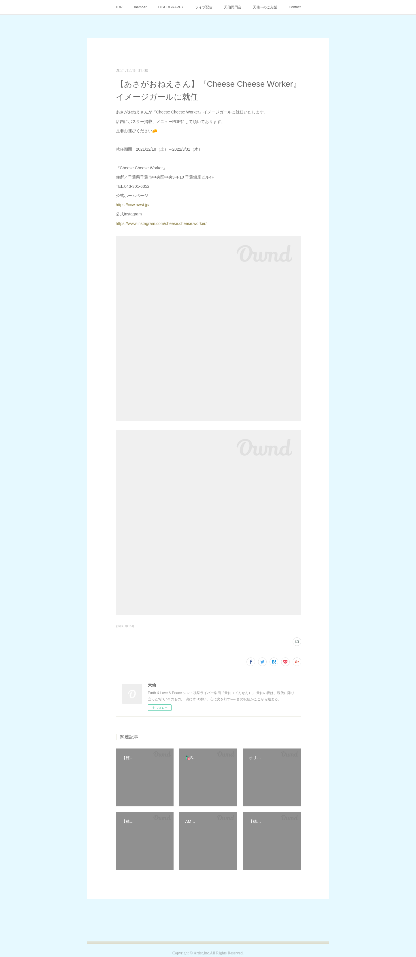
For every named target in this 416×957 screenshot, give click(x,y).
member (140, 7)
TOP (118, 7)
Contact (294, 7)
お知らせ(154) (125, 626)
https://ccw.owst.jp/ (133, 204)
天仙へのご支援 (265, 7)
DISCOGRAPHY (171, 7)
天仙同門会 (232, 7)
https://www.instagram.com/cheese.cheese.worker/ (161, 223)
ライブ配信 (203, 7)
